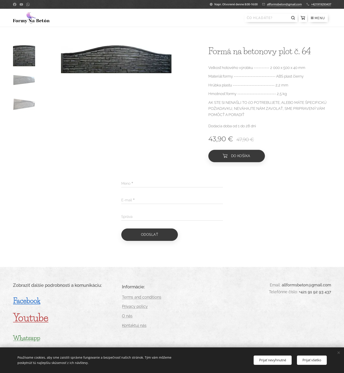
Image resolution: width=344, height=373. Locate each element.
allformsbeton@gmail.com (284, 4)
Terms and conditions (141, 297)
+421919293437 (321, 4)
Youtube (30, 318)
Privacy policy (135, 306)
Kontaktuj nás (134, 325)
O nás (127, 316)
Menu (318, 18)
